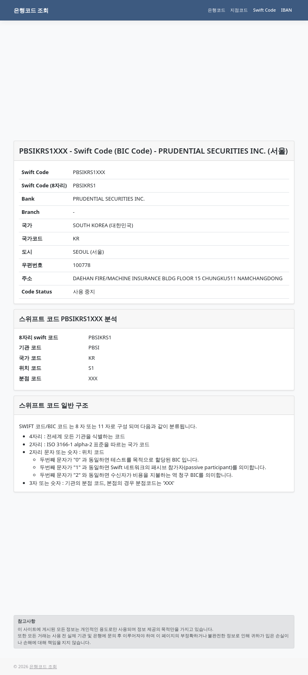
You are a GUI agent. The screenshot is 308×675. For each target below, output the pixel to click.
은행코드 (216, 10)
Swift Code (264, 10)
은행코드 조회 (31, 10)
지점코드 (239, 10)
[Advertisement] (154, 82)
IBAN (286, 10)
